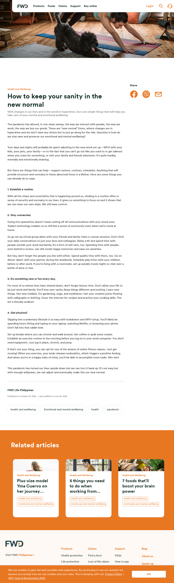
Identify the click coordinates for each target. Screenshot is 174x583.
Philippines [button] (25, 555)
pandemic (113, 409)
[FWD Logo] (23, 6)
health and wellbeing (23, 409)
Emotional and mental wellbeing (63, 409)
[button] (38, 6)
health (95, 409)
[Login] (149, 6)
